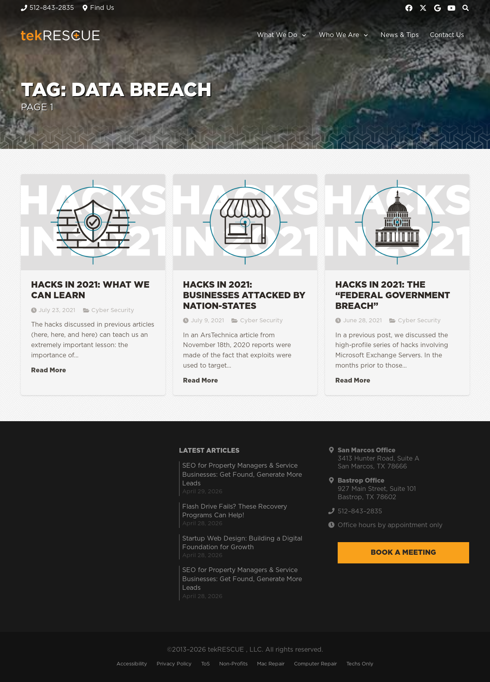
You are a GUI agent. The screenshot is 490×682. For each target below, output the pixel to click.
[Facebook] (409, 8)
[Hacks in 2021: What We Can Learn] (93, 285)
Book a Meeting (403, 552)
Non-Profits (233, 664)
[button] (302, 35)
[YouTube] (451, 8)
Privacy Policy (174, 664)
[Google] (437, 8)
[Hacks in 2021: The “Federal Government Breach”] (397, 285)
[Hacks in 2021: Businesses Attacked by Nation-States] (245, 285)
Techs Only (360, 664)
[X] (423, 8)
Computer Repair (315, 664)
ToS (205, 664)
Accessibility (131, 664)
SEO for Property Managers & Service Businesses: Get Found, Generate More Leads (242, 475)
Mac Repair (271, 664)
